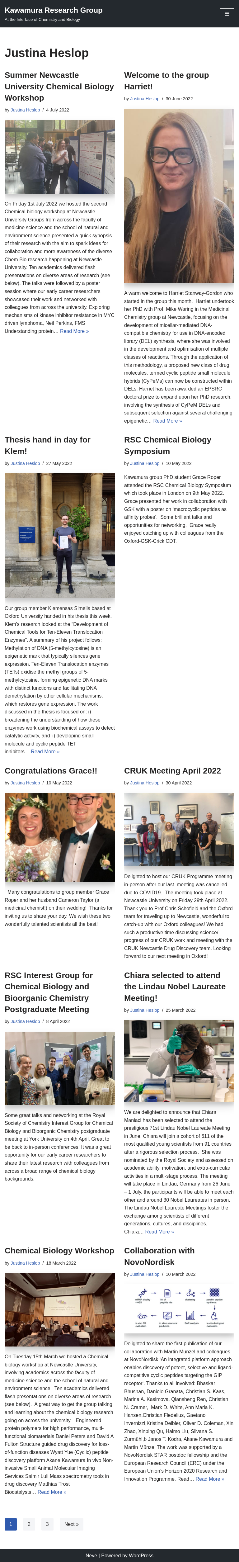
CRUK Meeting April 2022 (172, 770)
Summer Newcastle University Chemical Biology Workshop (59, 86)
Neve (91, 1555)
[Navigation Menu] (227, 13)
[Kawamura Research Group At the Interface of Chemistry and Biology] (54, 13)
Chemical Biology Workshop (59, 1250)
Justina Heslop (25, 109)
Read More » (74, 331)
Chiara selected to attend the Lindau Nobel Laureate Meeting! (175, 987)
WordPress (141, 1555)
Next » (71, 1524)
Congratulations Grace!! (51, 770)
